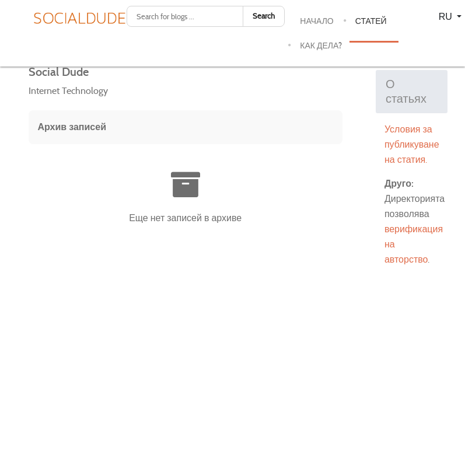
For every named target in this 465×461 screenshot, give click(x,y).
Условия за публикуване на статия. (411, 144)
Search (264, 16)
